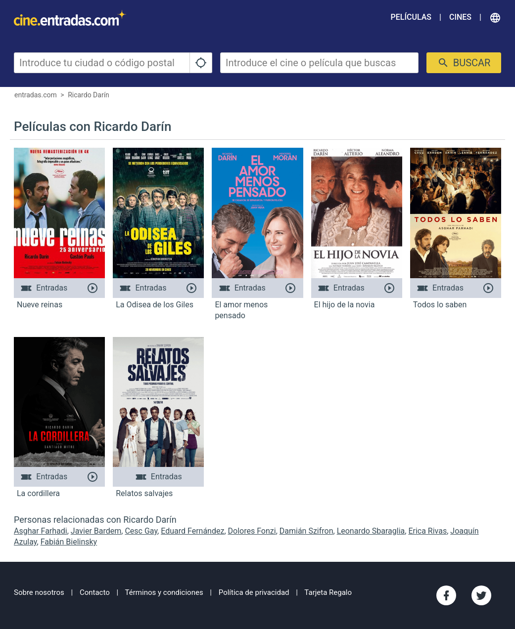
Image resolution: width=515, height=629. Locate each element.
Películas (411, 17)
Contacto (95, 592)
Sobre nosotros (39, 592)
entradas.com (35, 95)
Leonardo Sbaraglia (371, 531)
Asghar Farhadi (40, 531)
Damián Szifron (306, 531)
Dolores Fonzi (252, 531)
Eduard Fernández (192, 531)
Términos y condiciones (164, 592)
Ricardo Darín (88, 95)
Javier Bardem (96, 531)
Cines (460, 17)
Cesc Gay (141, 531)
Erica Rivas (427, 531)
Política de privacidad (254, 592)
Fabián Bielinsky (69, 541)
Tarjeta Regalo (328, 592)
